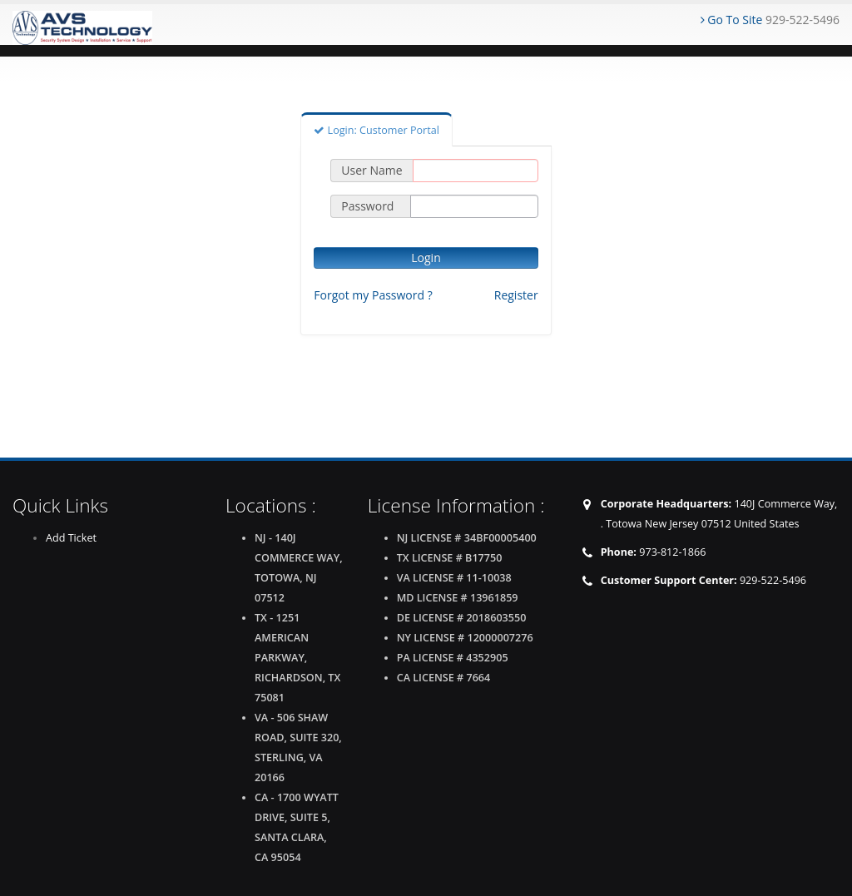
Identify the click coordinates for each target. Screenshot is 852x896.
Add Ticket (71, 538)
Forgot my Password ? (373, 295)
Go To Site (732, 19)
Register (516, 295)
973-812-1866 (672, 552)
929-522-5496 (773, 580)
